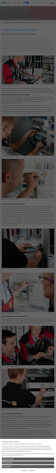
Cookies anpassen (7, 466)
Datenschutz (31, 470)
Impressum (24, 470)
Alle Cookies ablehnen (8, 462)
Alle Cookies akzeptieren (8, 459)
